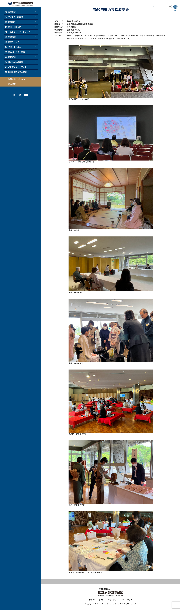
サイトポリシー (114, 600)
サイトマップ (127, 600)
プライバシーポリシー (97, 600)
